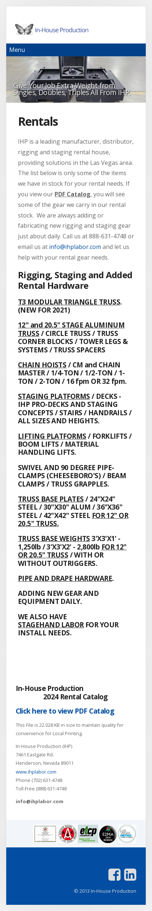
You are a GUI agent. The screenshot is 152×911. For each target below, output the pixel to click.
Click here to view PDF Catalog (65, 711)
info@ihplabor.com (75, 247)
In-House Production (76, 29)
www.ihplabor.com (36, 771)
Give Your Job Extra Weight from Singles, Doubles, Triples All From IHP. (72, 88)
